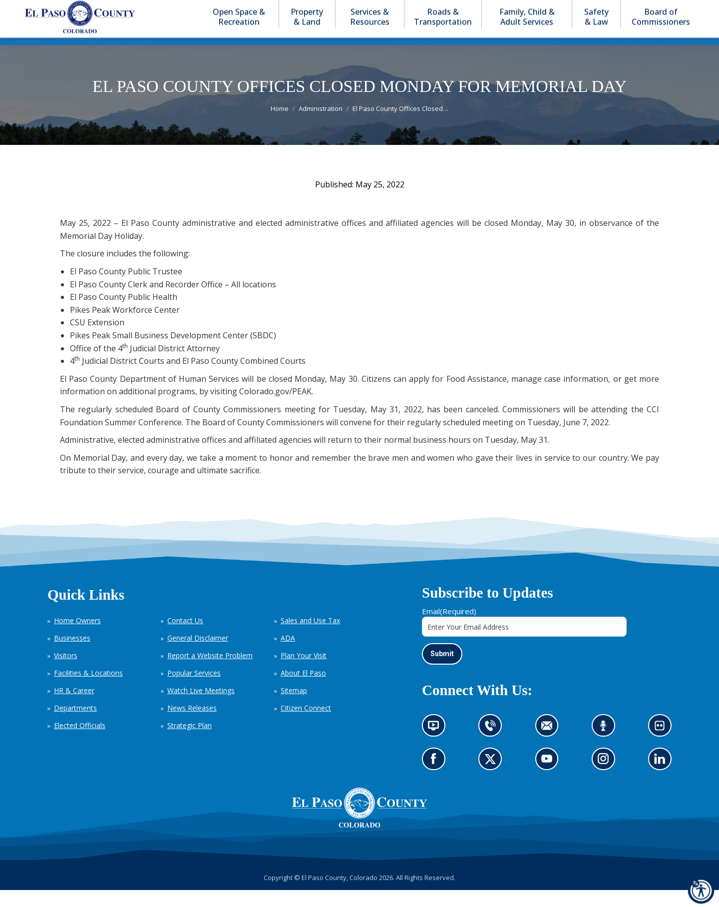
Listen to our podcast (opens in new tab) (606, 746)
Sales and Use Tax (310, 638)
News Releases (192, 726)
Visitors (65, 673)
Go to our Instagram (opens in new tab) (606, 780)
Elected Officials (79, 743)
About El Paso (303, 691)
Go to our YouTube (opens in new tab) (549, 780)
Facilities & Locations (88, 691)
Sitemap (294, 708)
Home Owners (77, 638)
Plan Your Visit (304, 673)
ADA (288, 656)
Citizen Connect (306, 726)
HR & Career (74, 708)
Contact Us (185, 638)
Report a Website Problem (210, 673)
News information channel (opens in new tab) (436, 746)
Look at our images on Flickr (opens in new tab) (663, 746)
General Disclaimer (197, 656)
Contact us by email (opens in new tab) (550, 746)
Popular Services (194, 691)
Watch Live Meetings (201, 708)
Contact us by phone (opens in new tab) (493, 746)
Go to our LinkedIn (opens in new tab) (662, 780)
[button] (645, 9)
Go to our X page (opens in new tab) (493, 780)
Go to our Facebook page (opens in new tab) (436, 780)
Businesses (72, 656)
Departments (75, 726)
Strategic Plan (189, 743)
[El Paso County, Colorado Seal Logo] (359, 842)
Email (449, 629)
